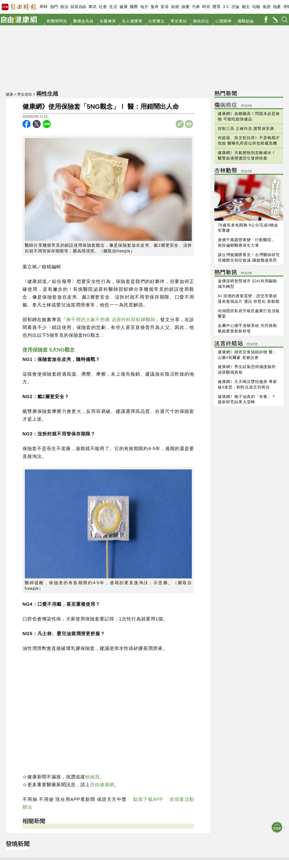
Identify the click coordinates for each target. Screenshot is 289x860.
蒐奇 (154, 7)
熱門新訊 (233, 273)
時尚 (206, 7)
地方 (144, 7)
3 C (226, 7)
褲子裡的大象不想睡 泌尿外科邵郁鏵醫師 (110, 319)
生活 (113, 7)
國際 (134, 7)
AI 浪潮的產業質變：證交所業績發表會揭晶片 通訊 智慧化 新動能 (249, 299)
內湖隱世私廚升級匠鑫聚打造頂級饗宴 (249, 314)
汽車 (196, 7)
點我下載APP (148, 799)
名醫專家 (107, 21)
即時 (44, 7)
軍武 (92, 7)
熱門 (54, 7)
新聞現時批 (57, 21)
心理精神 (223, 21)
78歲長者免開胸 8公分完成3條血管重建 (248, 228)
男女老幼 (178, 21)
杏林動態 (233, 171)
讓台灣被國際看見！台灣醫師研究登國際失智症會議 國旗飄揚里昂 (249, 258)
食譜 (267, 7)
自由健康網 (102, 784)
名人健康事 (132, 21)
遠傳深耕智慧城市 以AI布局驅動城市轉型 (247, 284)
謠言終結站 (236, 344)
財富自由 (78, 7)
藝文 (246, 7)
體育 (216, 7)
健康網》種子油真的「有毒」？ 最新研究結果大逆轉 (247, 399)
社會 (103, 7)
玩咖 (256, 7)
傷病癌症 (201, 21)
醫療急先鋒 (83, 21)
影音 (165, 7)
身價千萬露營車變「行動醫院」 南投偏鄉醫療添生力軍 (247, 243)
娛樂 (185, 7)
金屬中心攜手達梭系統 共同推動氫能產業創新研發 (247, 328)
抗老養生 (156, 21)
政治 (64, 7)
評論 (236, 7)
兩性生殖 (47, 93)
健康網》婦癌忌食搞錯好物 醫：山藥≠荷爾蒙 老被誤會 (247, 355)
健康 (123, 7)
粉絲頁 (92, 776)
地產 (277, 7)
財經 (175, 7)
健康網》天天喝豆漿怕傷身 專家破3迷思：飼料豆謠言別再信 (247, 384)
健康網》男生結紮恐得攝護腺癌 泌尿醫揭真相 (247, 369)
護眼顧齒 (245, 21)
